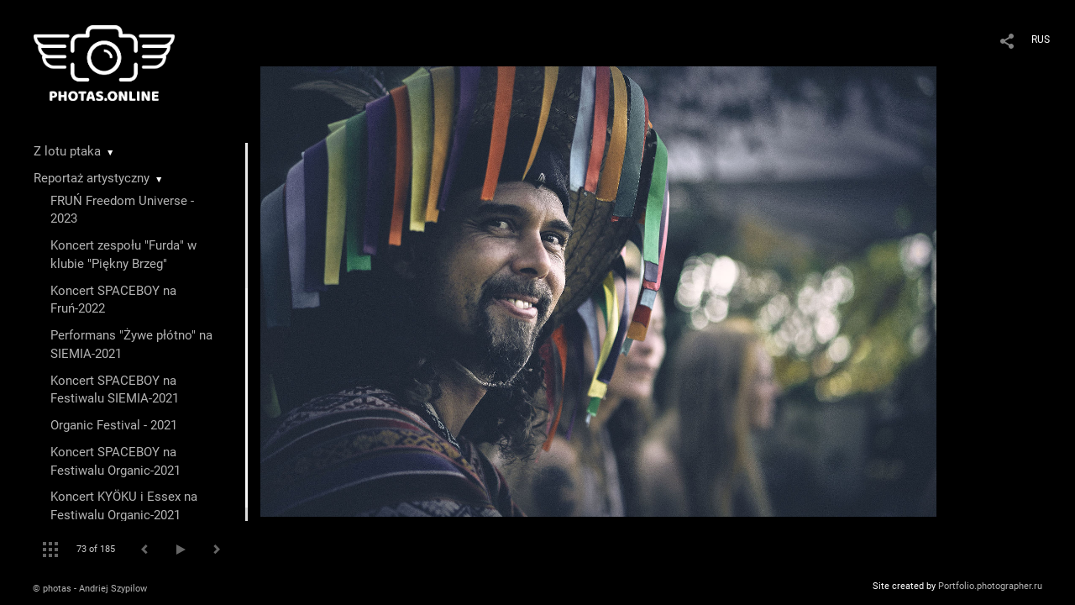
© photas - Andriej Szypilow (90, 588)
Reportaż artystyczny (91, 178)
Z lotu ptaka (67, 151)
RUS (1040, 39)
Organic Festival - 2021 (113, 425)
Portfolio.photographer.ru (990, 586)
